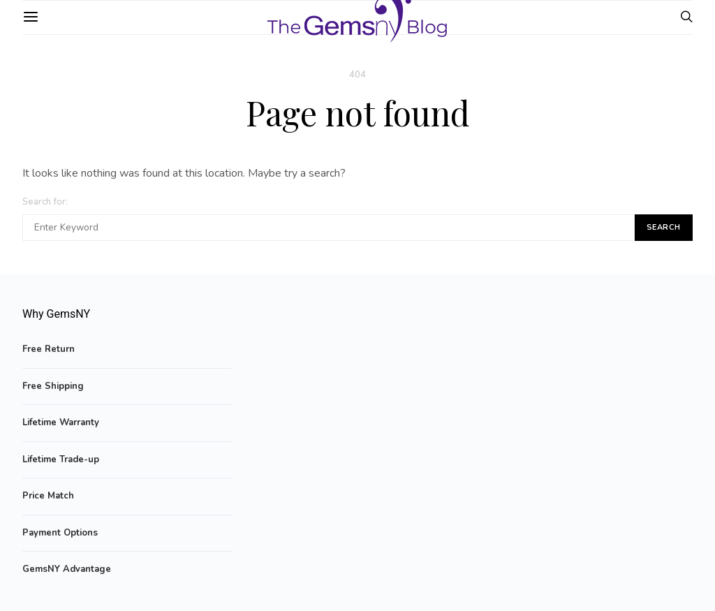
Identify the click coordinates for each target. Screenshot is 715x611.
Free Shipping (53, 386)
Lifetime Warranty (60, 422)
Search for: (45, 202)
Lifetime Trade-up (60, 459)
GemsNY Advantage (66, 569)
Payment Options (60, 533)
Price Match (48, 495)
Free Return (48, 349)
